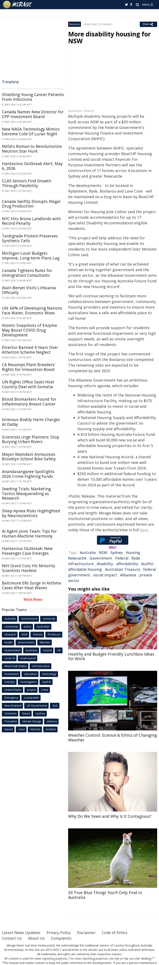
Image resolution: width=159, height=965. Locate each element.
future (26, 713)
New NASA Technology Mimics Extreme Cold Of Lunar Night (31, 131)
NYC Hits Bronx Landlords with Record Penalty (31, 221)
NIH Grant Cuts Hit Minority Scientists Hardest (28, 568)
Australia (88, 552)
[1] (153, 958)
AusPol (147, 563)
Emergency (11, 697)
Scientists (11, 713)
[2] (3, 962)
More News (33, 599)
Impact (9, 729)
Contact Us (12, 938)
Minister (45, 642)
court (21, 729)
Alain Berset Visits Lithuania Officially (29, 290)
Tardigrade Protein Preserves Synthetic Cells (30, 238)
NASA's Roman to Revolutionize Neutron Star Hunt (32, 149)
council (47, 650)
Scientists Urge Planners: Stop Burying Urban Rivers (30, 439)
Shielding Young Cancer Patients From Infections (33, 97)
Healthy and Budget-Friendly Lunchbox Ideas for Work (111, 656)
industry (10, 682)
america (52, 721)
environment (26, 642)
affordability (127, 563)
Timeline (10, 82)
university (49, 618)
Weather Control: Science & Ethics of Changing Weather (112, 738)
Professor (54, 634)
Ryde (135, 558)
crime (44, 690)
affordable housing (85, 569)
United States (13, 690)
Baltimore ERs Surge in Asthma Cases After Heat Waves (31, 585)
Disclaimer (86, 932)
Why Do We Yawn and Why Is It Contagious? (109, 816)
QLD (55, 705)
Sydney (116, 552)
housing (133, 552)
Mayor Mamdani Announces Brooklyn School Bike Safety (29, 457)
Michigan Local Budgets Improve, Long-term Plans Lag (30, 256)
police (27, 626)
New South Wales (16, 666)
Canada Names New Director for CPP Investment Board (33, 114)
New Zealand (13, 705)
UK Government (37, 705)
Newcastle (77, 558)
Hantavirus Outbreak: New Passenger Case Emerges (27, 551)
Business (74, 24)
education (30, 674)
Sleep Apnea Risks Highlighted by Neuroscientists (31, 513)
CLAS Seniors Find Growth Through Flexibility (26, 183)
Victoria (37, 634)
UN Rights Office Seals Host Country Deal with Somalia (28, 384)
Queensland (12, 650)
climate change (31, 721)
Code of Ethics (114, 932)
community (11, 626)
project (31, 690)
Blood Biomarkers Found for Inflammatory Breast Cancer (29, 402)
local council (28, 658)
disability (105, 563)
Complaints (61, 938)
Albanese (128, 574)
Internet (35, 729)
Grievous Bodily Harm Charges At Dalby (31, 422)
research (10, 634)
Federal (121, 558)
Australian (43, 626)
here (144, 529)
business (31, 650)
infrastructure (81, 563)
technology (49, 674)
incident (51, 729)
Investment (12, 674)
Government (101, 558)
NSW (103, 552)
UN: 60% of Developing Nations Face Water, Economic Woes (32, 310)
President (11, 721)
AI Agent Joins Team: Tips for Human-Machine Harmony (29, 534)
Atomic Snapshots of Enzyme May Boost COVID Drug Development (29, 330)
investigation (28, 682)
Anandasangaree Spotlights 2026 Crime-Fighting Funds (28, 474)
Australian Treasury (122, 569)
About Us (36, 938)
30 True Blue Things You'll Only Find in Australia (105, 895)
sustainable (31, 697)
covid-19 (10, 658)
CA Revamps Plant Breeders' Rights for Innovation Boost (28, 367)
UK (59, 650)
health (9, 642)
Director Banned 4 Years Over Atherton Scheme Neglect (30, 350)
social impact (105, 574)
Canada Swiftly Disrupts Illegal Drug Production (31, 204)
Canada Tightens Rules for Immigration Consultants (27, 273)
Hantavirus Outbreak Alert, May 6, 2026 (32, 166)
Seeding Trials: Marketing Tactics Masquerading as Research (26, 493)
